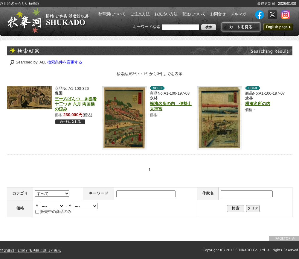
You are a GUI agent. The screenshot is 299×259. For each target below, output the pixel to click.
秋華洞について (112, 14)
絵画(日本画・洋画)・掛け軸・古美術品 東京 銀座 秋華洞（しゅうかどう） (48, 20)
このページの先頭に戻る (284, 238)
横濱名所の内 (257, 103)
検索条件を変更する (64, 62)
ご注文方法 (140, 14)
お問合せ (218, 14)
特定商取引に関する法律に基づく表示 (30, 251)
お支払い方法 (166, 14)
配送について (194, 14)
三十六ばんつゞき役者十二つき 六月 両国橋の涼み (76, 103)
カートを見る (240, 27)
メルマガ (238, 14)
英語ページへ (278, 27)
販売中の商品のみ (55, 211)
